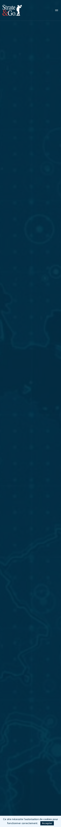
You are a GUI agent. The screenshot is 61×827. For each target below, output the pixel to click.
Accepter (47, 823)
